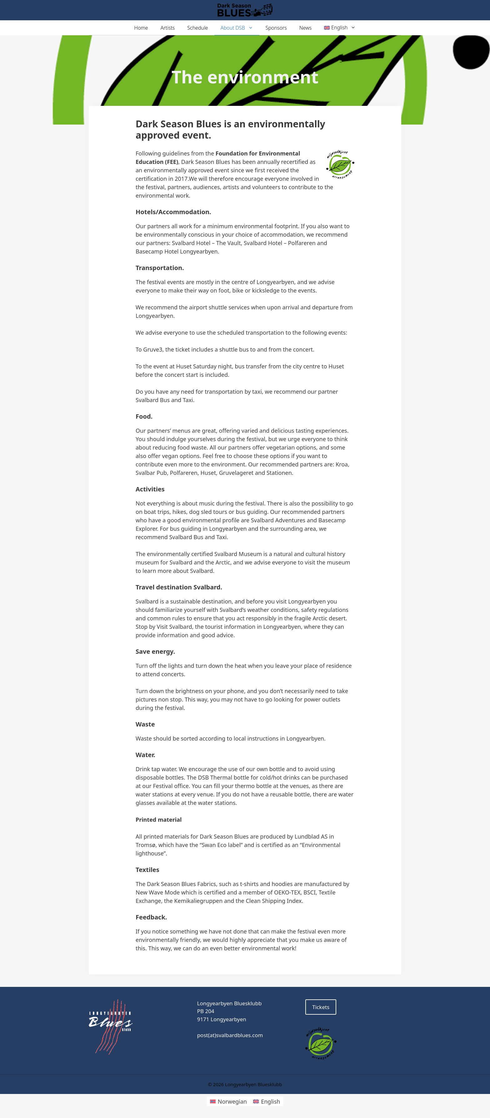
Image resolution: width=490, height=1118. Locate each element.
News (305, 27)
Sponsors (276, 27)
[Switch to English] (266, 1101)
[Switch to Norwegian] (228, 1101)
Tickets (320, 1007)
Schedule (197, 27)
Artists (168, 27)
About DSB (240, 28)
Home (141, 27)
